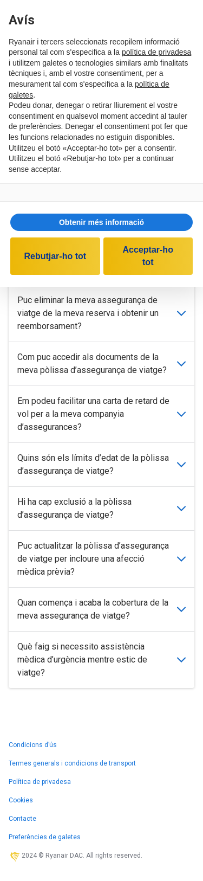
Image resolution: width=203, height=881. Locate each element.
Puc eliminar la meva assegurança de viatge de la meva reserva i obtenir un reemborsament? (101, 313)
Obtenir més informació (101, 222)
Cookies (21, 800)
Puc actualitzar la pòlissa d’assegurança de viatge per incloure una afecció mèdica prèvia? (101, 559)
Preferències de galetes (45, 837)
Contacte (22, 818)
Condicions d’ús (33, 745)
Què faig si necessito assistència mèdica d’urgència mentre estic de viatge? (101, 659)
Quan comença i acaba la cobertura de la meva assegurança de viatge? (101, 609)
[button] (101, 222)
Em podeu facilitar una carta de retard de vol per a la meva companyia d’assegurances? (101, 414)
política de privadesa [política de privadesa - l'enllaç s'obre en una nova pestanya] (156, 52)
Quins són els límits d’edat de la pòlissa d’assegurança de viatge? (101, 464)
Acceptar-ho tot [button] (148, 255)
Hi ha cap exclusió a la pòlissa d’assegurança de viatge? (101, 508)
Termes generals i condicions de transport (72, 763)
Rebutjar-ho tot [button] (55, 256)
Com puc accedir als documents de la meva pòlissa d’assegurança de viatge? (101, 363)
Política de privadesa (40, 782)
